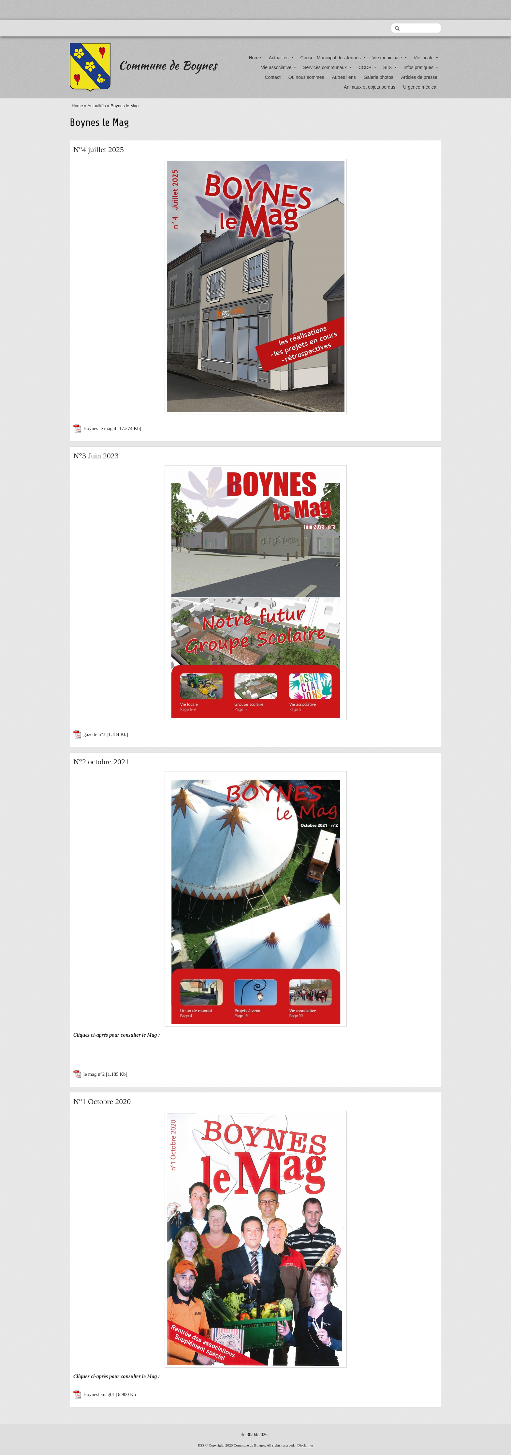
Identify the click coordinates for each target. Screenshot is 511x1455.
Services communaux (327, 67)
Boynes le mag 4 (99, 428)
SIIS (389, 67)
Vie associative (278, 67)
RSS (201, 1445)
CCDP (367, 67)
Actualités (281, 57)
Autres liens (344, 77)
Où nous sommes (306, 77)
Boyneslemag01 (99, 1394)
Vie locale (426, 57)
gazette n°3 (94, 734)
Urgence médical (420, 87)
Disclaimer (305, 1445)
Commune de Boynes (167, 65)
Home (255, 57)
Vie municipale (389, 57)
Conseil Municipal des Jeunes (332, 57)
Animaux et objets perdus (369, 87)
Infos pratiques (420, 67)
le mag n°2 (94, 1074)
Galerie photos (378, 77)
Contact (273, 77)
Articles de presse (419, 77)
